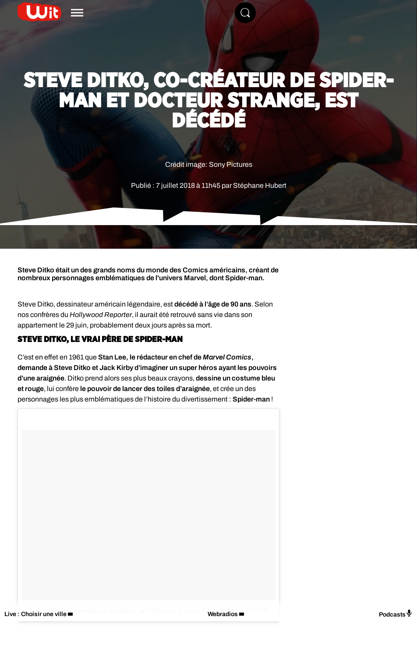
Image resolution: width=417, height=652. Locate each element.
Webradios (223, 614)
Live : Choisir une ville (35, 614)
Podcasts (396, 614)
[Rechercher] (245, 12)
